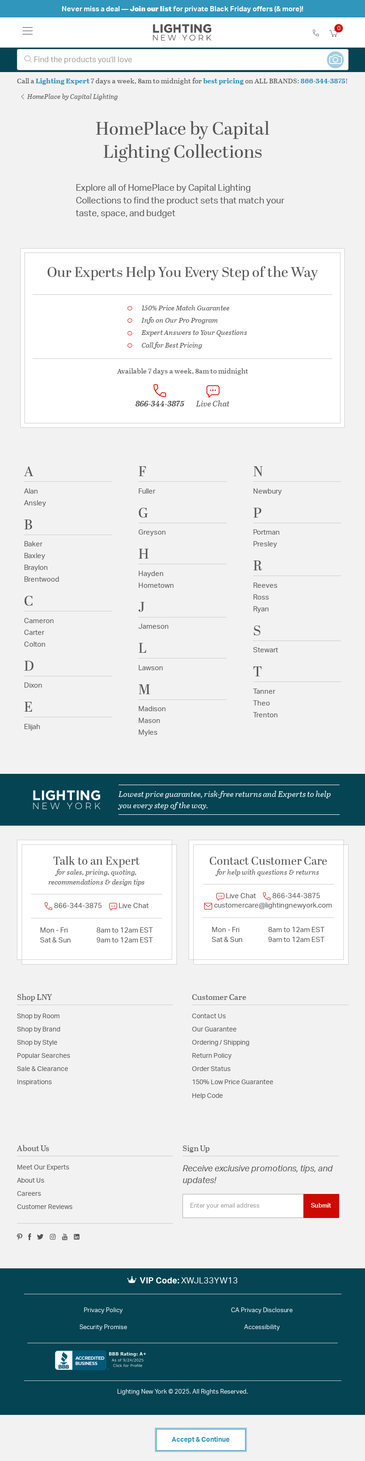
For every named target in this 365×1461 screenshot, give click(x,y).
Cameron (39, 621)
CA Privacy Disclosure (262, 1310)
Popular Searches (43, 1056)
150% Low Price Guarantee (232, 1082)
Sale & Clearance (42, 1069)
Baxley (34, 556)
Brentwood (41, 579)
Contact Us (209, 1016)
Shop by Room (38, 1016)
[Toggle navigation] (28, 32)
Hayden (151, 573)
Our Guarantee (214, 1029)
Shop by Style (37, 1042)
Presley (265, 544)
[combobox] (183, 59)
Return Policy (211, 1056)
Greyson (152, 532)
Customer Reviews (44, 1207)
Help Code (207, 1096)
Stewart (265, 650)
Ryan (261, 609)
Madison (152, 709)
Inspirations (34, 1082)
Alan (31, 491)
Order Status (211, 1069)
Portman (266, 532)
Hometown (156, 585)
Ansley (35, 503)
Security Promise (103, 1327)
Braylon (36, 567)
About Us (30, 1180)
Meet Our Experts (43, 1167)
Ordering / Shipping (220, 1042)
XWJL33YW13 (209, 1281)
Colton (35, 644)
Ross (261, 597)
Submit (321, 1205)
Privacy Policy (103, 1310)
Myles (148, 732)
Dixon (33, 685)
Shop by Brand (38, 1029)
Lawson (150, 668)
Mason (149, 720)
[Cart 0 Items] (338, 33)
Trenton (265, 715)
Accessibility (262, 1327)
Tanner (264, 691)
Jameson (153, 626)
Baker (33, 544)
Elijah (32, 726)
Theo (261, 703)
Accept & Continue (201, 1440)
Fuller (146, 491)
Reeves (265, 585)
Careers (29, 1194)
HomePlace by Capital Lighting (69, 96)
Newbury (267, 491)
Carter (34, 632)
